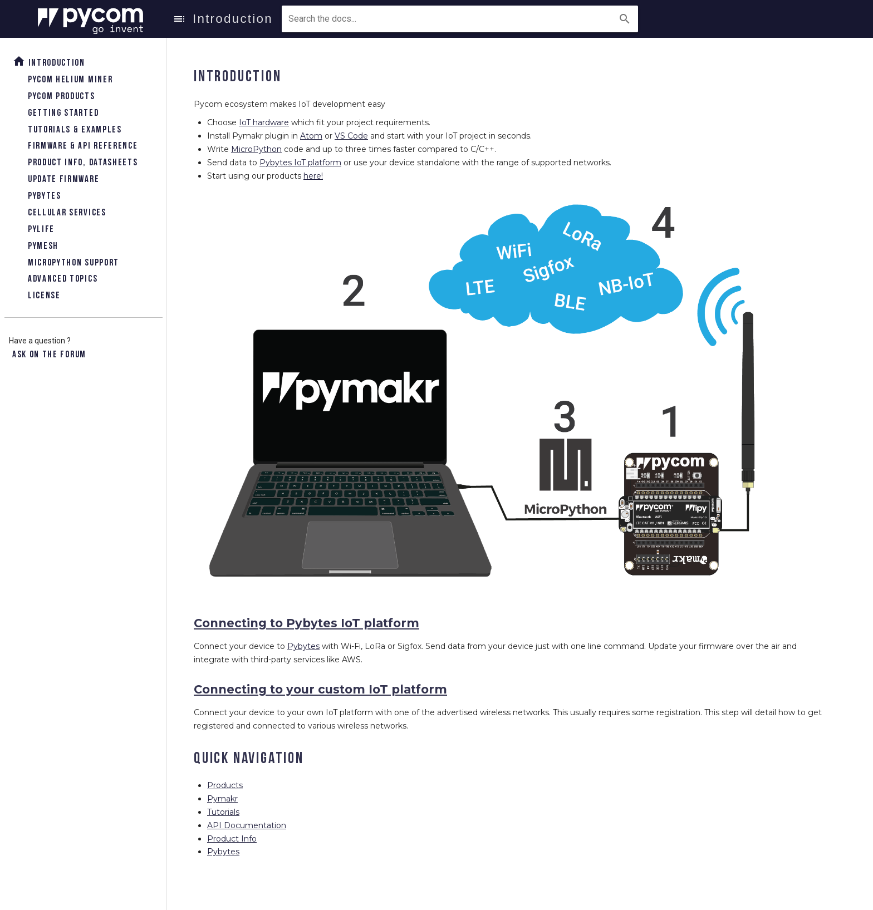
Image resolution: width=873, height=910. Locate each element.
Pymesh (43, 246)
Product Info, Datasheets (83, 163)
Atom (311, 136)
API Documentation (246, 825)
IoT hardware (264, 122)
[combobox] (339, 19)
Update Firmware (63, 179)
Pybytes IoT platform (300, 163)
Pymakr (222, 799)
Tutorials (223, 812)
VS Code (351, 136)
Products (225, 785)
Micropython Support (73, 263)
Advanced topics (62, 279)
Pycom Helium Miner (70, 80)
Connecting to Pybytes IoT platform (306, 623)
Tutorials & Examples (75, 130)
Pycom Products (61, 96)
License (44, 296)
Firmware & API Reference (83, 146)
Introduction (48, 61)
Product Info (232, 839)
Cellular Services (67, 213)
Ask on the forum (49, 355)
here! (313, 176)
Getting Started (63, 113)
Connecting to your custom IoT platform (320, 689)
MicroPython (256, 149)
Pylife (41, 229)
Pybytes (44, 196)
